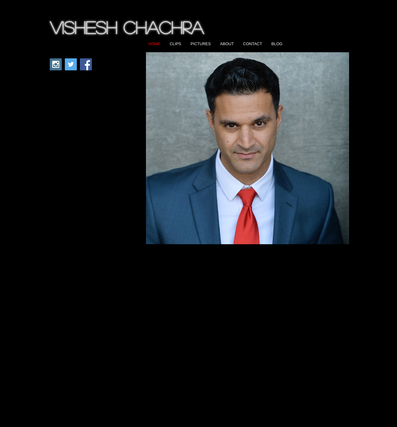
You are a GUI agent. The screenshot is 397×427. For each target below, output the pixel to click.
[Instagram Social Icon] (56, 64)
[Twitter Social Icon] (71, 64)
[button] (247, 148)
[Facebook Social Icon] (86, 64)
